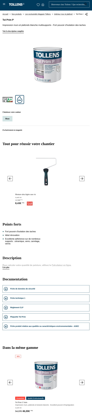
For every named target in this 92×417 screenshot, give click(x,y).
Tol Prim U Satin (21, 402)
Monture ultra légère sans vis (25, 194)
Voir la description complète (13, 31)
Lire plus (6, 267)
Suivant (81, 178)
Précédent (10, 178)
